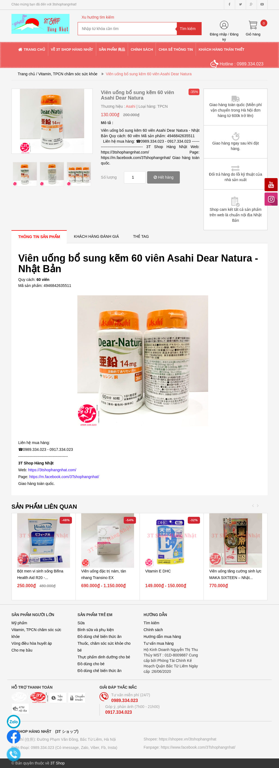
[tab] (39, 236)
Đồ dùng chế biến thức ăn (100, 636)
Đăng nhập (218, 34)
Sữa (81, 623)
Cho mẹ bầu (21, 650)
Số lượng (109, 177)
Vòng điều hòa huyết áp (31, 643)
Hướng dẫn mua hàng (162, 636)
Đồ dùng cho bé (91, 664)
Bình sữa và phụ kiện (96, 630)
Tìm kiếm (151, 623)
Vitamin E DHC (158, 571)
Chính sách (153, 630)
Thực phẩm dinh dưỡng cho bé (104, 657)
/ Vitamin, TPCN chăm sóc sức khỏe (67, 74)
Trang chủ (26, 74)
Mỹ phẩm (19, 623)
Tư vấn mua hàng (159, 643)
